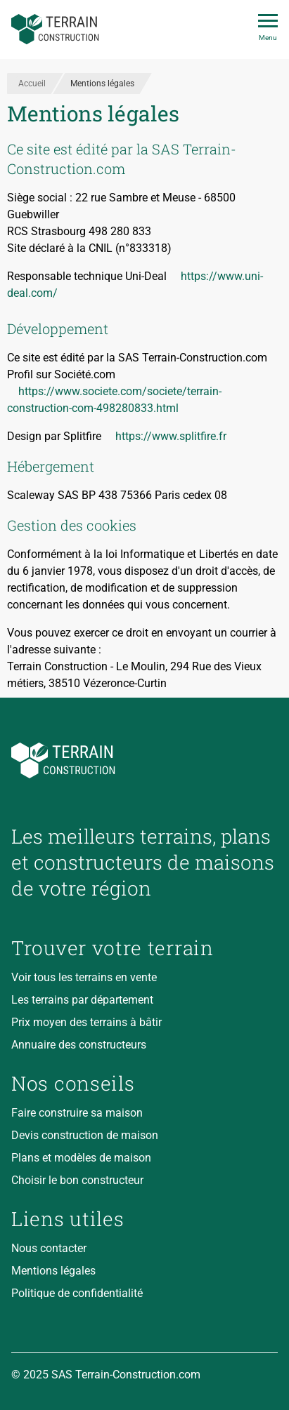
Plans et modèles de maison (81, 1157)
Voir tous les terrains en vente (84, 977)
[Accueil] (55, 29)
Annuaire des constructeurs (78, 1044)
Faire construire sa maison (77, 1112)
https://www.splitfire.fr (170, 436)
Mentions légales (53, 1270)
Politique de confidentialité (77, 1293)
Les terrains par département (82, 999)
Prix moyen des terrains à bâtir (86, 1022)
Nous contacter (48, 1248)
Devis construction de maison (84, 1135)
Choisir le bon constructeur (77, 1180)
